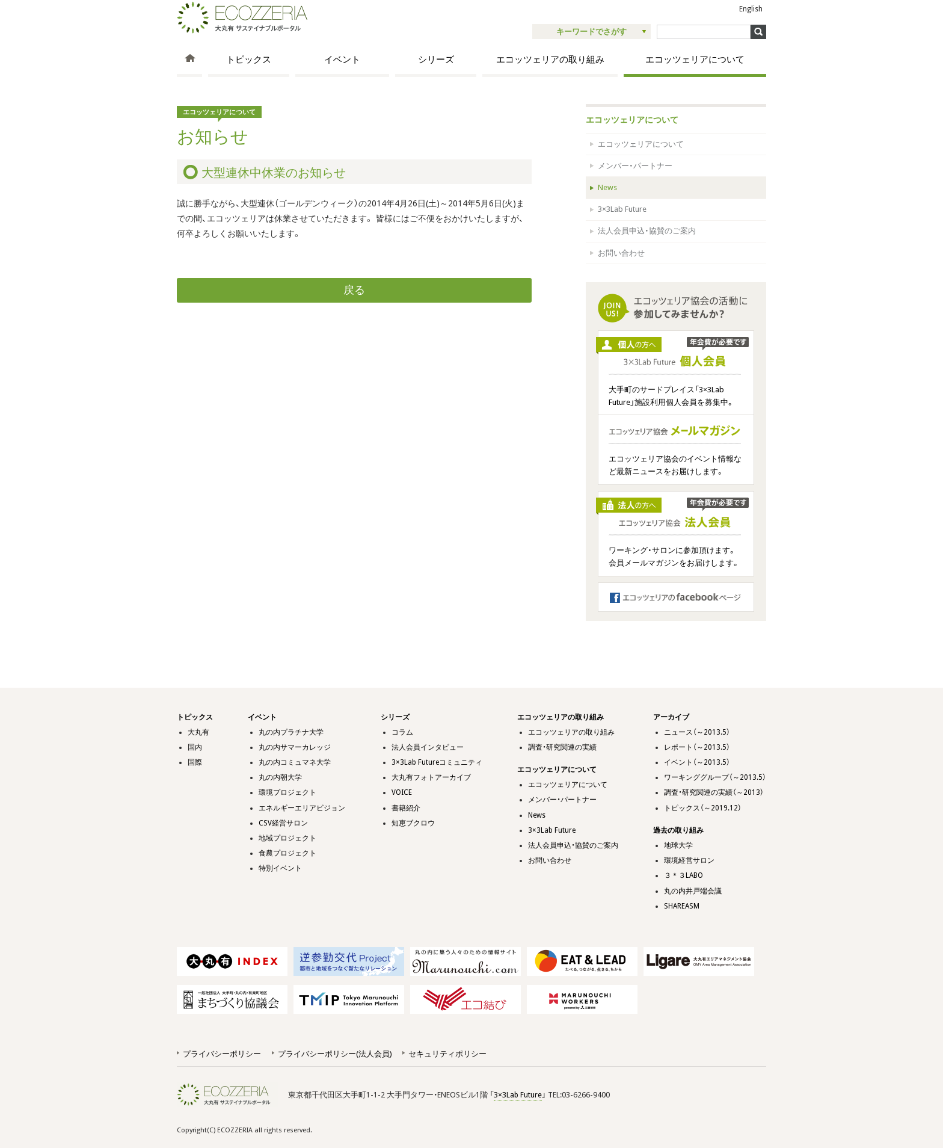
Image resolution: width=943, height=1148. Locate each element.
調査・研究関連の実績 (562, 747)
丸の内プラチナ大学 (291, 732)
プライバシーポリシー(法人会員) (335, 1053)
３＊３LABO (683, 875)
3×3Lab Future (622, 209)
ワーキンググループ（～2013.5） (715, 777)
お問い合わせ (621, 253)
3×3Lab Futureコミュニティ (437, 762)
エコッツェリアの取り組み (550, 59)
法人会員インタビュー (428, 747)
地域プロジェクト (287, 838)
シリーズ (436, 59)
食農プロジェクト (287, 853)
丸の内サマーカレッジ (295, 747)
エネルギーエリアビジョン (302, 808)
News (607, 187)
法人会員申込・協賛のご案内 (647, 230)
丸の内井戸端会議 (693, 891)
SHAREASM (681, 906)
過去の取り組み (678, 830)
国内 (195, 747)
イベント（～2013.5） (697, 762)
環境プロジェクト (287, 792)
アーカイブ (671, 717)
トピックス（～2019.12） (703, 808)
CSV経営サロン (283, 823)
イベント (342, 59)
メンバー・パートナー (635, 165)
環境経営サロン (689, 860)
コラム (402, 732)
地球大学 (678, 845)
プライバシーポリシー (222, 1053)
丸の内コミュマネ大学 (295, 762)
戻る (354, 290)
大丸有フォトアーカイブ (431, 777)
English (751, 9)
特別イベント (280, 868)
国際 (195, 762)
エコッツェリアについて (695, 59)
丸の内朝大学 (280, 777)
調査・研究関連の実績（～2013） (714, 792)
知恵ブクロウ (413, 823)
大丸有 (198, 732)
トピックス (248, 59)
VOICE (402, 792)
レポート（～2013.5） (697, 747)
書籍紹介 (406, 808)
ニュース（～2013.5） (697, 732)
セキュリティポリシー (447, 1053)
